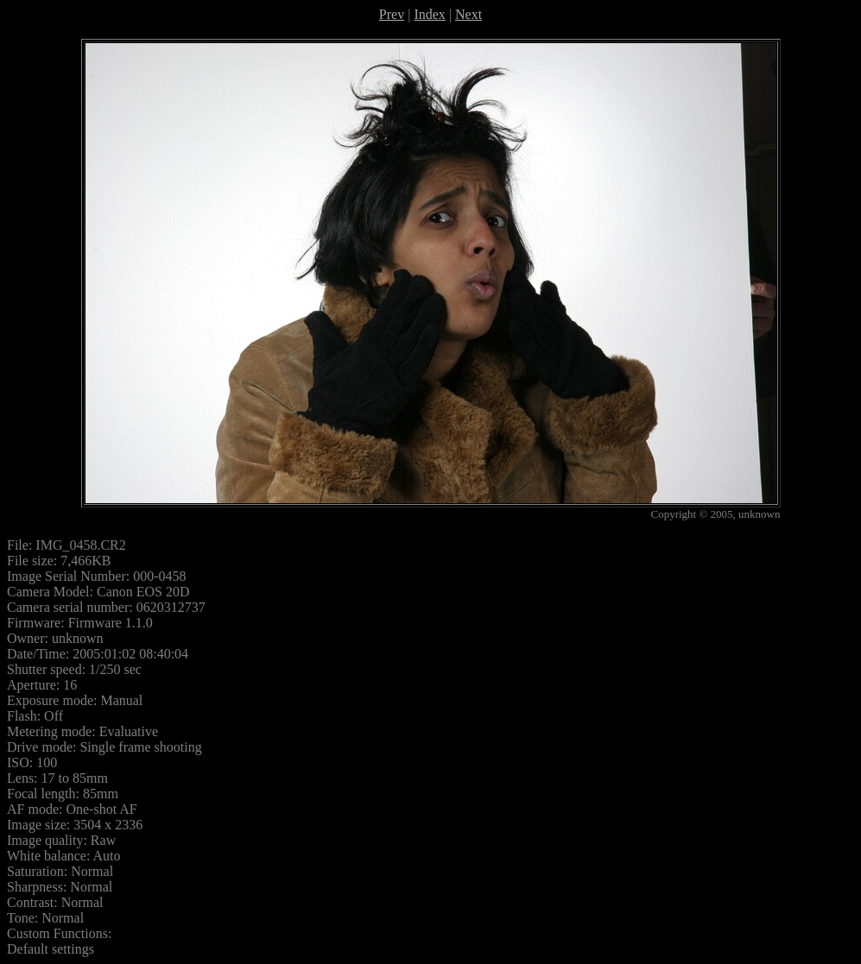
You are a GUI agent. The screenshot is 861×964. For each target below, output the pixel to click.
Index (429, 14)
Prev (391, 14)
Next (468, 14)
